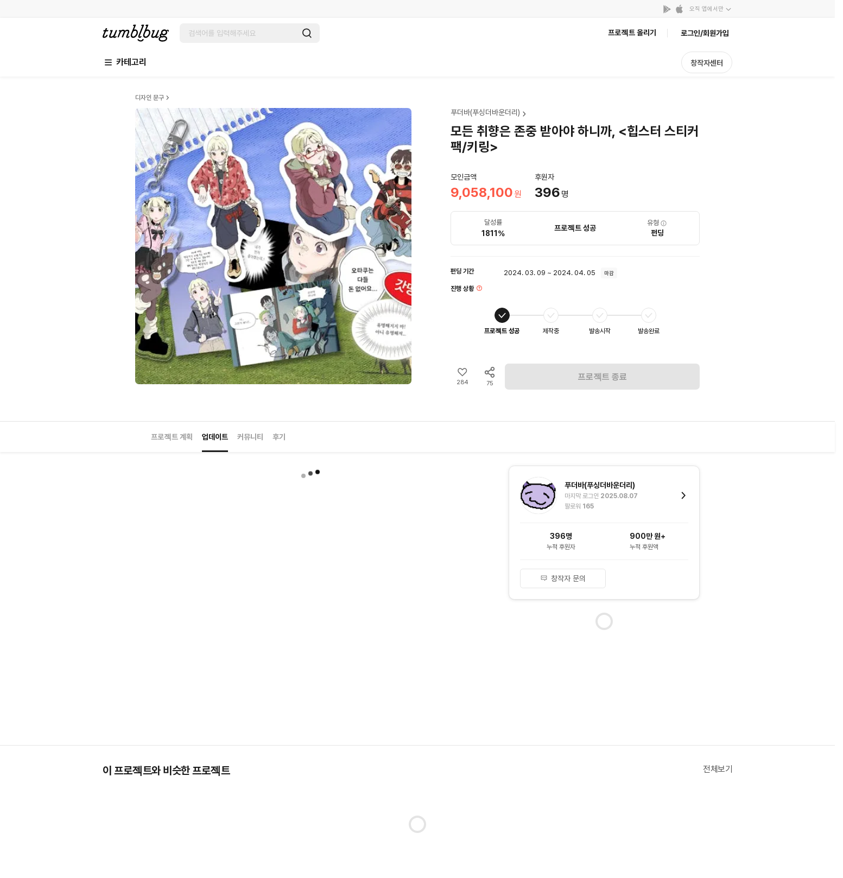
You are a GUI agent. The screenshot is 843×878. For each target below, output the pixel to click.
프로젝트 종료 (602, 377)
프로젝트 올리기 (632, 32)
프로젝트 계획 (172, 436)
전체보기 (717, 769)
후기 (279, 436)
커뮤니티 (250, 436)
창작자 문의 (563, 578)
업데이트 (215, 436)
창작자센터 (706, 63)
